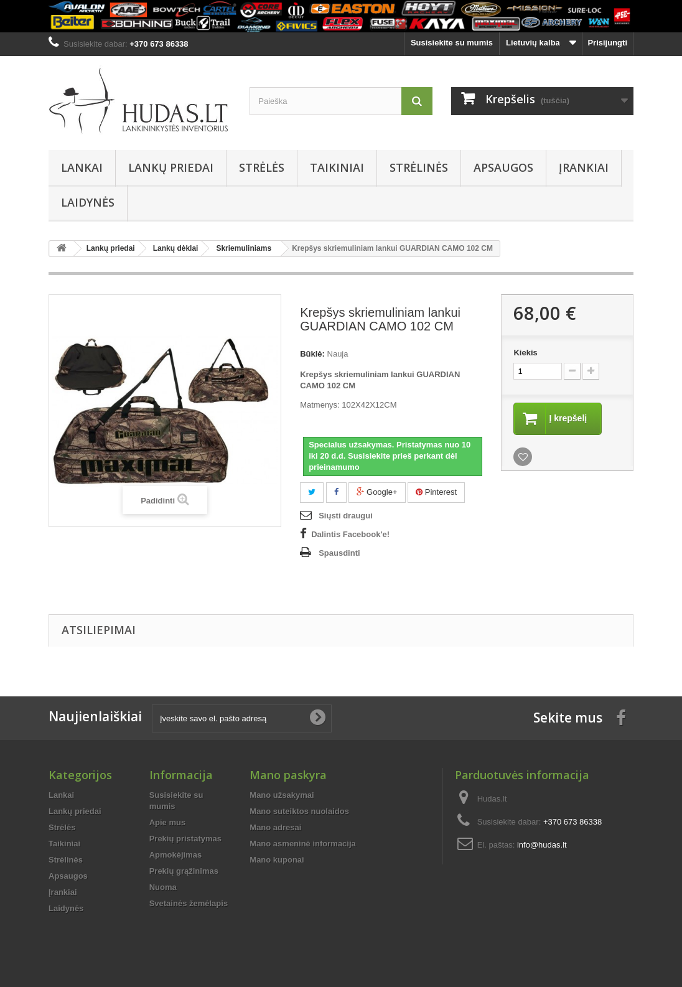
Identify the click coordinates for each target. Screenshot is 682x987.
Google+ (377, 492)
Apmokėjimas (175, 854)
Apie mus (167, 822)
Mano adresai (275, 827)
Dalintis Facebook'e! (350, 534)
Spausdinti (339, 553)
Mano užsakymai (282, 795)
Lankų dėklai (176, 248)
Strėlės (261, 167)
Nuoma (163, 887)
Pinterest (436, 492)
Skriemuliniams (243, 248)
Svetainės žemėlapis (188, 903)
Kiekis (525, 352)
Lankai (82, 167)
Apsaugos (503, 167)
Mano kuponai (277, 859)
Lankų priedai (170, 167)
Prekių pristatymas (185, 838)
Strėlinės (419, 167)
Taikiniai (337, 167)
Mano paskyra (288, 774)
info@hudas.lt (542, 844)
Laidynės (87, 202)
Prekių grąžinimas (183, 871)
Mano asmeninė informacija (303, 843)
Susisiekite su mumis (452, 42)
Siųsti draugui (346, 515)
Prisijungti (607, 42)
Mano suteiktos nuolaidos (299, 811)
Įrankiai (584, 167)
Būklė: (312, 353)
